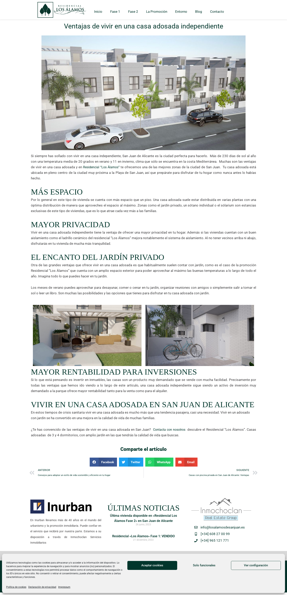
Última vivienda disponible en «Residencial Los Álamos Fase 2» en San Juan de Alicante (143, 521)
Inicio (98, 12)
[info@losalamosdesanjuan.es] (196, 528)
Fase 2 (133, 12)
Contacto (217, 12)
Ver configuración (256, 565)
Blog (198, 12)
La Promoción (156, 12)
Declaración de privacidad (42, 587)
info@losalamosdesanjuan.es (223, 528)
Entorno (181, 12)
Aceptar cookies (152, 565)
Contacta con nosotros (168, 430)
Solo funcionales (204, 565)
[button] (103, 462)
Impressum (64, 587)
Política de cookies (16, 587)
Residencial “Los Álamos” (102, 167)
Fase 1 (115, 12)
